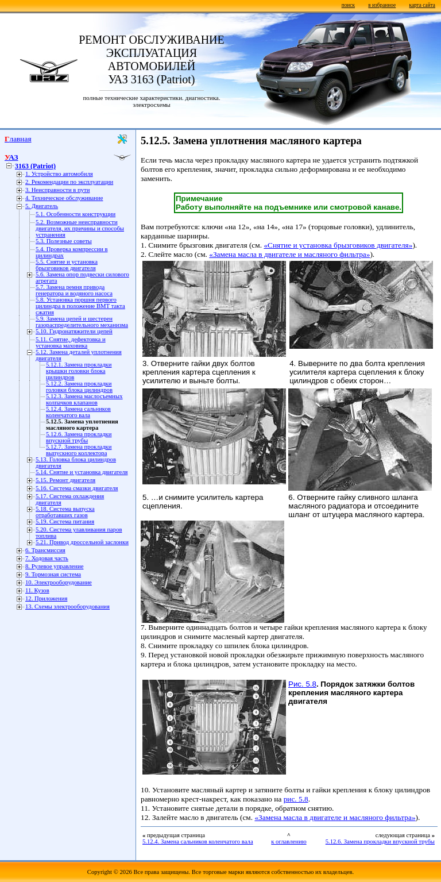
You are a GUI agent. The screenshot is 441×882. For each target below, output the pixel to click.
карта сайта (422, 5)
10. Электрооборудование (58, 582)
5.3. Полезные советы (64, 241)
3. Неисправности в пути (57, 190)
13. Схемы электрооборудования (67, 606)
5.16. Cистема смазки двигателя (77, 488)
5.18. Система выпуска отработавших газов (65, 512)
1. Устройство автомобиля (59, 174)
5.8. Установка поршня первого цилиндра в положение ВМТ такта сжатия (80, 305)
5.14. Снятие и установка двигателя (81, 472)
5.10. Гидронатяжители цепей (74, 331)
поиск (348, 5)
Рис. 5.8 (302, 684)
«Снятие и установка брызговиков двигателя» (338, 245)
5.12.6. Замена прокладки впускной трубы (79, 437)
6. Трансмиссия (45, 550)
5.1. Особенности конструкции (75, 214)
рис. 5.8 (296, 799)
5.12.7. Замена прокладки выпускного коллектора (79, 450)
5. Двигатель (41, 206)
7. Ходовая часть (46, 558)
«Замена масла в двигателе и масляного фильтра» (289, 254)
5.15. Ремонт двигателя (65, 480)
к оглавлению (288, 841)
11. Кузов (37, 590)
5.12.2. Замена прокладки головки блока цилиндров (79, 386)
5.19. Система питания (65, 521)
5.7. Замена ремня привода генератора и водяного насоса (74, 290)
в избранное (382, 5)
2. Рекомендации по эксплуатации (69, 182)
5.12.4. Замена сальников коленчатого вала (78, 412)
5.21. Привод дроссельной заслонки (82, 542)
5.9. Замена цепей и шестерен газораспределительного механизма (82, 321)
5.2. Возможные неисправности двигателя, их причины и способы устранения (80, 228)
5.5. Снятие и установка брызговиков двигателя (67, 265)
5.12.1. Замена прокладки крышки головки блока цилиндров (79, 370)
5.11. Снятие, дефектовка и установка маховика (71, 342)
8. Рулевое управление (54, 566)
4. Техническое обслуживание (64, 198)
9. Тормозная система (53, 574)
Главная (18, 138)
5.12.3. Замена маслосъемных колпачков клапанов (84, 399)
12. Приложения (46, 598)
